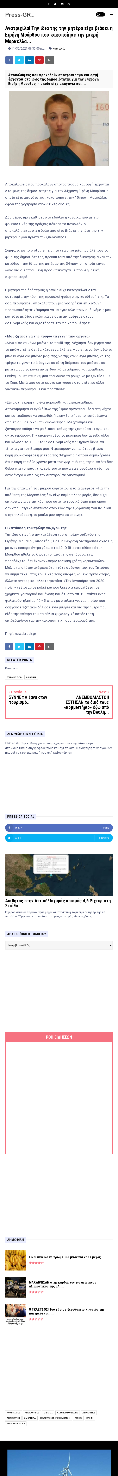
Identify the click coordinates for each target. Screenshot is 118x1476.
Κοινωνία (59, 48)
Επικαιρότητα (14, 677)
